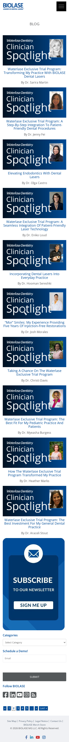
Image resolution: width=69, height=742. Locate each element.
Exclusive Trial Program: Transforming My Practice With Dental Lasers (35, 73)
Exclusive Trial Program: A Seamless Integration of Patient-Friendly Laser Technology (34, 225)
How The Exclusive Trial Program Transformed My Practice (34, 473)
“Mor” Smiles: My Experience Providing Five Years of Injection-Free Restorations (34, 324)
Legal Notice (41, 721)
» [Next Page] (36, 708)
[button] (61, 6)
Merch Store (35, 725)
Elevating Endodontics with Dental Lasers (34, 175)
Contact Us (56, 721)
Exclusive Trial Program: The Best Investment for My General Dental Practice (34, 523)
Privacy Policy (26, 721)
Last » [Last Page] (43, 708)
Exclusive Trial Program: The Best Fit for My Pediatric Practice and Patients (34, 423)
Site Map (11, 721)
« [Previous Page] (5, 708)
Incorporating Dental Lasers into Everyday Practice (34, 276)
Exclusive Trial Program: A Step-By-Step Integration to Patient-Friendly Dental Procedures (34, 125)
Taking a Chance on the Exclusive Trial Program (34, 372)
